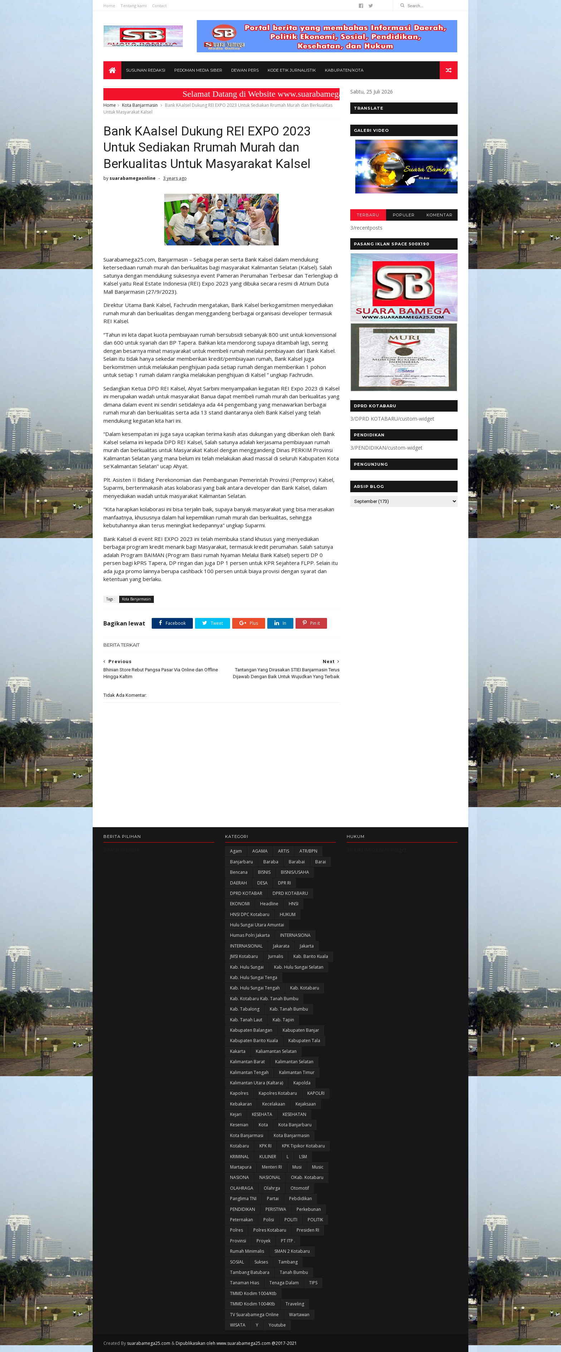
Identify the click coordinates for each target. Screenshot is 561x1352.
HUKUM (288, 914)
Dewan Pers (245, 70)
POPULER (404, 214)
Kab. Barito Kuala (310, 956)
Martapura (241, 1167)
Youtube (277, 1325)
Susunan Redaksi (145, 70)
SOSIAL (237, 1262)
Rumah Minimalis (247, 1251)
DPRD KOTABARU (290, 893)
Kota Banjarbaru (295, 1125)
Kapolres (239, 1093)
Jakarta (307, 946)
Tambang (288, 1262)
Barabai (297, 862)
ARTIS (283, 851)
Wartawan (299, 1315)
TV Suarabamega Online (254, 1315)
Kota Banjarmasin (140, 105)
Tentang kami (134, 5)
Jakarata (281, 946)
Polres (236, 1230)
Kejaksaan (306, 1104)
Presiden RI (308, 1230)
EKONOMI (240, 904)
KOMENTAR (439, 214)
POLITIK (315, 1220)
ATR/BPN (308, 851)
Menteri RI (272, 1167)
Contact (159, 5)
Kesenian (239, 1125)
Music (317, 1167)
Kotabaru (239, 1146)
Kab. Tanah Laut (246, 1020)
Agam (236, 851)
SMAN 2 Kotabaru (292, 1251)
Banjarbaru (241, 862)
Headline (269, 904)
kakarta (237, 1051)
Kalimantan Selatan (294, 1062)
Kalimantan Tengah (249, 1072)
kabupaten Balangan (251, 1030)
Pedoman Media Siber (198, 70)
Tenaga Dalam (284, 1283)
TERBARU (368, 214)
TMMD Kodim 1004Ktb (252, 1304)
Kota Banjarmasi (246, 1135)
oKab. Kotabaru (307, 1177)
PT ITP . (288, 1241)
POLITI (290, 1220)
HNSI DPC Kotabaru (249, 914)
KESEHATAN (294, 1114)
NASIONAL (269, 1177)
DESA (262, 883)
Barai (320, 862)
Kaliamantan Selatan (276, 1051)
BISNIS (264, 872)
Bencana (239, 872)
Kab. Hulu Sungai (247, 967)
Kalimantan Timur (296, 1072)
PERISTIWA (275, 1209)
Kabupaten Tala (304, 1040)
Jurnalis (275, 956)
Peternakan (241, 1220)
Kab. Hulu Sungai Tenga (253, 977)
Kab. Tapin (283, 1020)
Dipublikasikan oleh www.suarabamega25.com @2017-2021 (236, 1343)
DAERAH (238, 883)
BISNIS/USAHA (295, 872)
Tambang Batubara (249, 1272)
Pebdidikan (300, 1198)
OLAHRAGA (241, 1188)
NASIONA (239, 1177)
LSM (303, 1157)
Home (109, 5)
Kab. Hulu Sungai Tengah (255, 988)
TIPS (313, 1283)
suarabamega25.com (148, 1343)
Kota (263, 1125)
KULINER (267, 1157)
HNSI (293, 904)
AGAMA (260, 851)
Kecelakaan (273, 1104)
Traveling (295, 1304)
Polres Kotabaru (269, 1230)
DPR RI (284, 883)
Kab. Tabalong (244, 1009)
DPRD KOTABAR (246, 893)
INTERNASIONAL (246, 946)
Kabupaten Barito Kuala (254, 1040)
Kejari (236, 1114)
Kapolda (302, 1083)
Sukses (261, 1262)
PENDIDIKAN (242, 1209)
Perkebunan (309, 1209)
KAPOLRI (316, 1093)
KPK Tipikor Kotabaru (303, 1146)
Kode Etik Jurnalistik (292, 70)
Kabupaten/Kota (344, 70)
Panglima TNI (243, 1198)
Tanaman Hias (244, 1283)
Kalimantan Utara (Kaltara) (256, 1083)
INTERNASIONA (295, 935)
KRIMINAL (239, 1157)
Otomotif (300, 1188)
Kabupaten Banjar (301, 1030)
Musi (297, 1167)
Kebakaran (241, 1104)
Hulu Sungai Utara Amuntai (257, 925)
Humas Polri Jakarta (250, 935)
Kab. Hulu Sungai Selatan (298, 967)
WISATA (237, 1325)
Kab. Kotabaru (304, 988)
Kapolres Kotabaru (278, 1093)
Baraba (270, 862)
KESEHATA (262, 1114)
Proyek (263, 1241)
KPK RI (265, 1146)
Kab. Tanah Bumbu (289, 1009)
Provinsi (238, 1241)
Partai (273, 1198)
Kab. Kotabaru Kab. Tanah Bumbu (264, 999)
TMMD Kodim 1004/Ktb (253, 1293)
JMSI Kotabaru (244, 956)
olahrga (272, 1188)
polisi (268, 1220)
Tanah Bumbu (294, 1272)
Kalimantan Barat (247, 1062)
